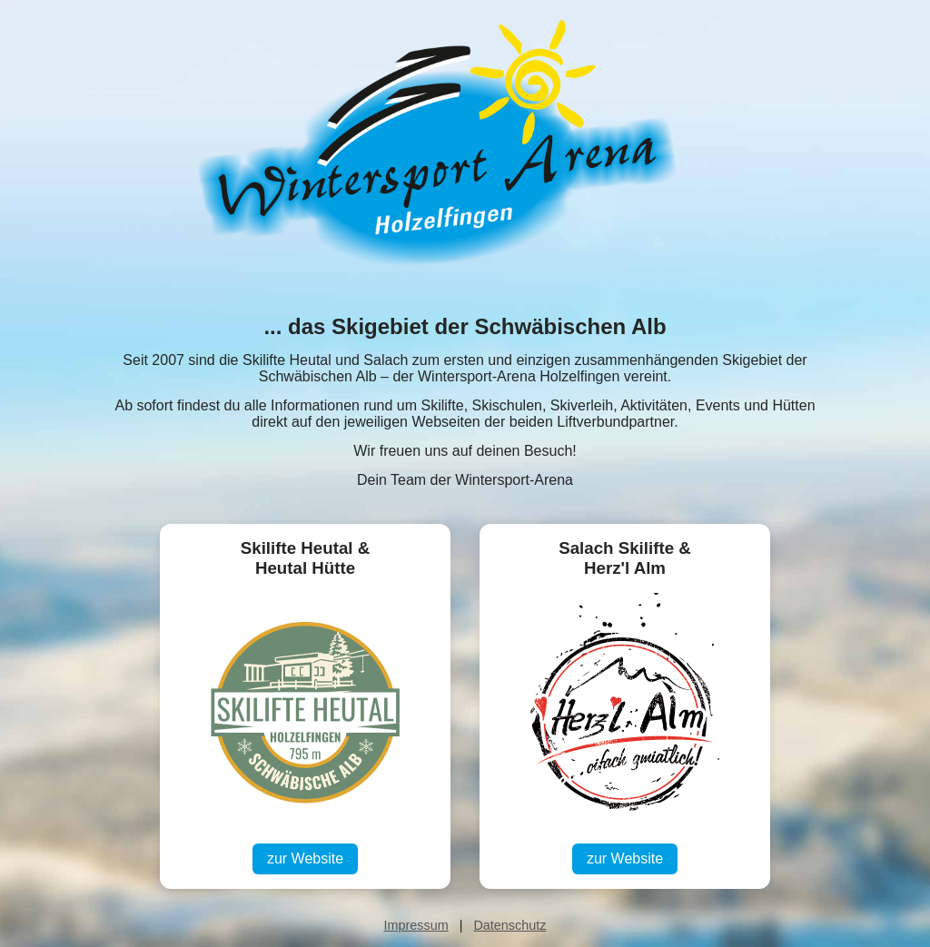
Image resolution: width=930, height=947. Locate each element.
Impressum (416, 925)
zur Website (305, 858)
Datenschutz (509, 925)
